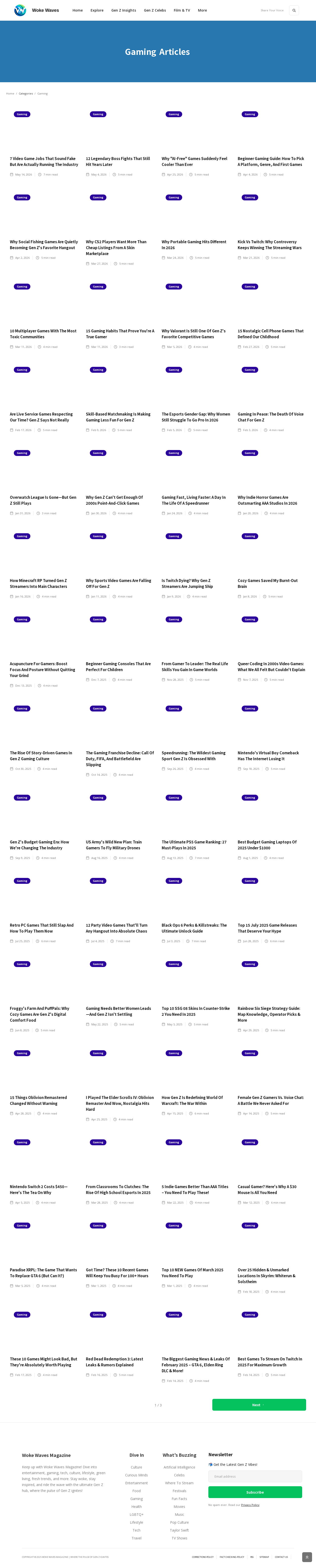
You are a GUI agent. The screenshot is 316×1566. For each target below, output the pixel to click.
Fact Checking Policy (232, 1557)
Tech (136, 1530)
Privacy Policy (250, 1505)
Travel (136, 1538)
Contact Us (281, 1557)
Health (136, 1506)
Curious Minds (136, 1475)
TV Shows (179, 1538)
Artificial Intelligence (179, 1467)
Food (136, 1490)
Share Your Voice (272, 10)
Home (78, 10)
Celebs (179, 1475)
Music (179, 1514)
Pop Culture (179, 1522)
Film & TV (182, 10)
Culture (136, 1467)
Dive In (136, 1455)
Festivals (179, 1490)
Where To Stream (179, 1483)
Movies (179, 1506)
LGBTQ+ (137, 1514)
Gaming (136, 1498)
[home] (36, 10)
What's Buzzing (179, 1455)
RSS (252, 1557)
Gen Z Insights (123, 10)
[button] (97, 10)
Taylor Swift (179, 1530)
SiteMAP (264, 1557)
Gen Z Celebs (155, 10)
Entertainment (136, 1483)
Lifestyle (136, 1522)
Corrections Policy (203, 1557)
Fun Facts (179, 1498)
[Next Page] (259, 1405)
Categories (26, 93)
